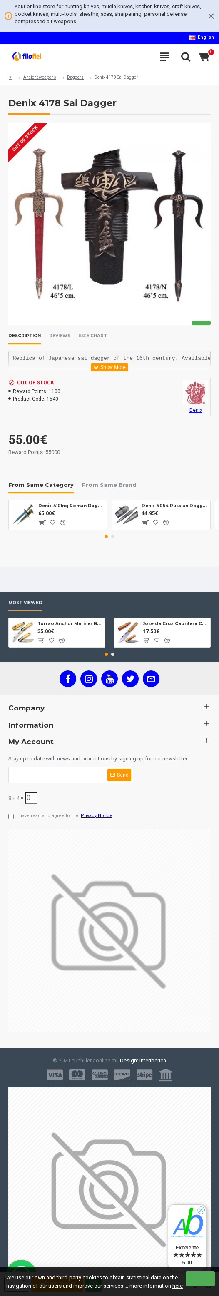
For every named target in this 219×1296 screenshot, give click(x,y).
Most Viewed (25, 603)
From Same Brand (109, 484)
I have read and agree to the (61, 816)
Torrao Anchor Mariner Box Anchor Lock (69, 623)
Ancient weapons (39, 77)
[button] (106, 536)
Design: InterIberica (141, 1060)
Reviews (59, 336)
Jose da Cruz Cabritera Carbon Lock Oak (175, 623)
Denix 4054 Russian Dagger (175, 505)
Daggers (75, 77)
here (177, 1286)
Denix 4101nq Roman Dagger (71, 505)
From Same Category (41, 484)
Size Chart (93, 336)
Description (24, 336)
